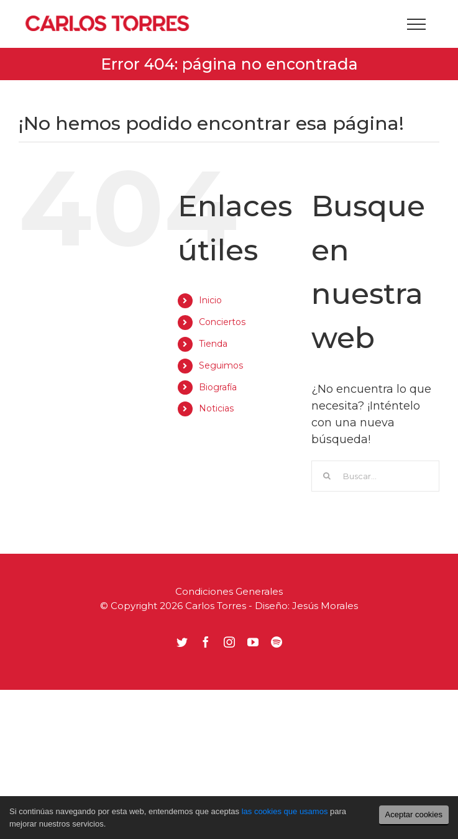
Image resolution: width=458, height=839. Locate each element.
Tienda (213, 343)
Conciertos (222, 322)
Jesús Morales (325, 606)
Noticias (216, 408)
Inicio (210, 300)
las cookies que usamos (285, 811)
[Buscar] (326, 476)
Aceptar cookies (414, 814)
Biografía (218, 387)
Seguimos (221, 365)
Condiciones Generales (229, 591)
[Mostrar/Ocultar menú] (416, 24)
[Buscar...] (375, 476)
